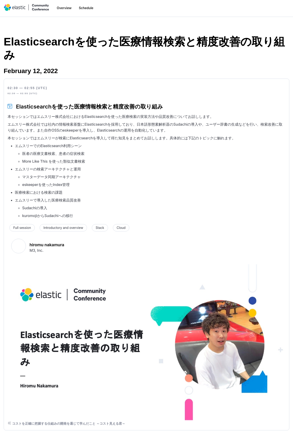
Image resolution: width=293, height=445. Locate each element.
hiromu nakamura (47, 244)
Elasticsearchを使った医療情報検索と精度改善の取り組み (89, 106)
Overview (64, 8)
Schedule (86, 8)
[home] (26, 7)
